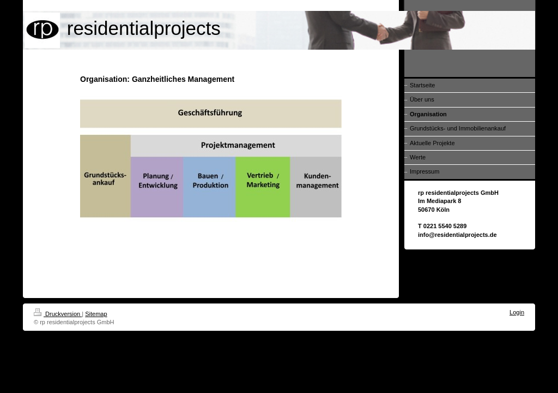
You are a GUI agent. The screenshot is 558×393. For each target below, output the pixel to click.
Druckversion (58, 314)
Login (517, 312)
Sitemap (96, 314)
